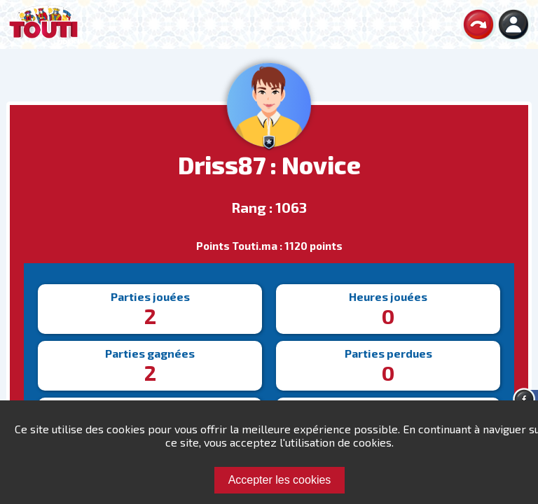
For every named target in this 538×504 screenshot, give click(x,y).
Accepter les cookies (279, 480)
